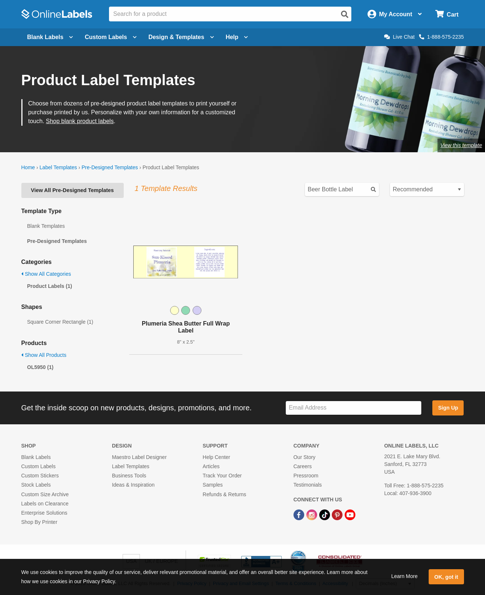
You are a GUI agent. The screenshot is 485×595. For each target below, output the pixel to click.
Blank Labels (36, 457)
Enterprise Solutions (44, 513)
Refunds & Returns (224, 494)
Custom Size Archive (45, 494)
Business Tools (129, 476)
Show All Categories (46, 274)
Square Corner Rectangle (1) (60, 322)
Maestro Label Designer (139, 457)
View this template (461, 145)
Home (28, 167)
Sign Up (448, 408)
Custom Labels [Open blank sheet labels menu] (111, 37)
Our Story (305, 457)
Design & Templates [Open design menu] (181, 37)
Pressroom (306, 476)
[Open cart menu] (447, 14)
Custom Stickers (40, 476)
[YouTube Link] (350, 514)
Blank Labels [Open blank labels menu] (50, 37)
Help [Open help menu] (237, 37)
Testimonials (308, 485)
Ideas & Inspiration (133, 485)
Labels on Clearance (44, 504)
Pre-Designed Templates (109, 167)
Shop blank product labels (80, 121)
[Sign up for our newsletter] (353, 408)
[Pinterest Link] (338, 514)
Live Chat (399, 36)
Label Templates (58, 167)
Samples (212, 485)
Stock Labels (36, 485)
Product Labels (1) (49, 286)
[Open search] (344, 14)
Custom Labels (38, 466)
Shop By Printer (39, 522)
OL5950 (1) (40, 367)
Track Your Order (222, 476)
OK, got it (446, 577)
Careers (303, 466)
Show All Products (44, 355)
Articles (211, 466)
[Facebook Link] (300, 514)
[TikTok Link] (325, 514)
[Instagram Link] (312, 514)
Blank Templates (46, 226)
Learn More (404, 576)
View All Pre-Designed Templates (72, 190)
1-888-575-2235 (441, 37)
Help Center (216, 457)
